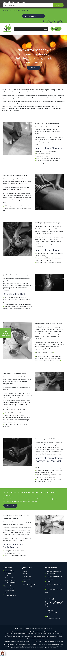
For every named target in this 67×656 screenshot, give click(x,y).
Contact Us (26, 579)
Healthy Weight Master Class (53, 585)
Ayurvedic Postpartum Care (55, 576)
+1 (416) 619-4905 (10, 582)
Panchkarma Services (29, 584)
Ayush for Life (30, 628)
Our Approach (51, 574)
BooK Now (33, 68)
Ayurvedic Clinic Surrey (30, 587)
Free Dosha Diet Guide (33, 16)
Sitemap (49, 628)
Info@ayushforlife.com (53, 618)
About (25, 574)
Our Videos (50, 579)
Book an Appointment (6, 333)
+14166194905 (25, 10)
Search (58, 5)
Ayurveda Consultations (54, 571)
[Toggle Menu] (45, 29)
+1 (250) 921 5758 (20, 2)
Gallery (49, 581)
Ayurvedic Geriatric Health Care (53, 591)
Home (25, 62)
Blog (24, 581)
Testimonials (27, 576)
